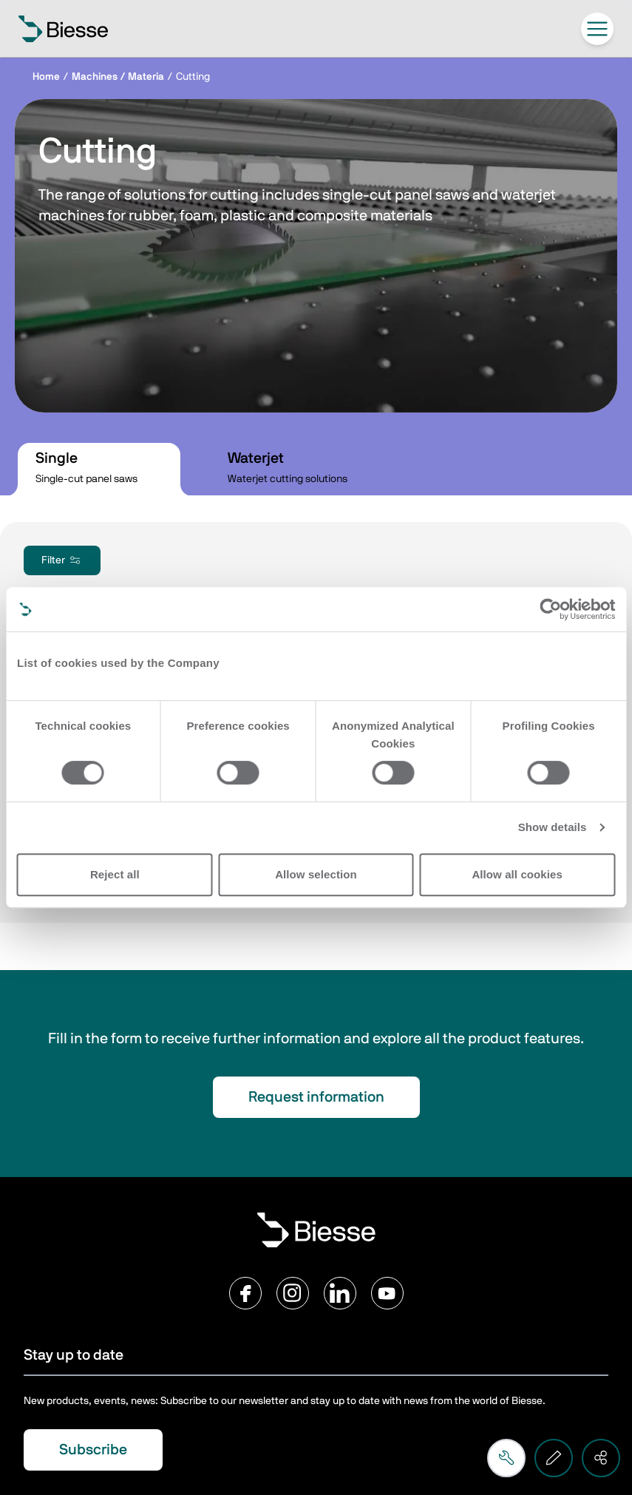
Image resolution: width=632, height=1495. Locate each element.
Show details (552, 827)
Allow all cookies (517, 874)
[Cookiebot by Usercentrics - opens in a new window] (550, 609)
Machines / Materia (118, 77)
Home (46, 77)
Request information (316, 1097)
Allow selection (316, 874)
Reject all (115, 874)
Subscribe (93, 1450)
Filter (62, 560)
